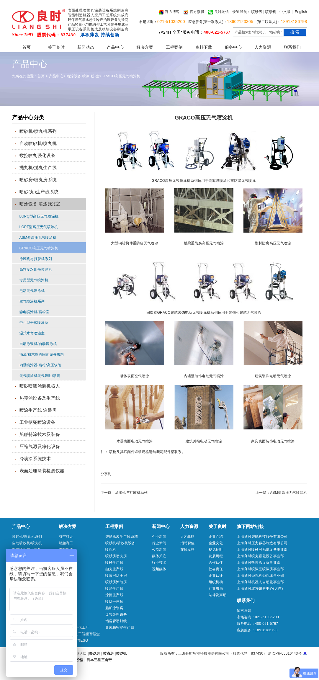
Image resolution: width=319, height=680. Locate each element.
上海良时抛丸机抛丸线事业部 (260, 575)
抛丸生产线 (114, 569)
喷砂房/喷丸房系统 (38, 179)
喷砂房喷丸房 (116, 556)
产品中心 (115, 47)
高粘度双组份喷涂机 (35, 269)
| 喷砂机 (269, 12)
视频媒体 (159, 569)
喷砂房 (256, 12)
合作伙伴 (216, 562)
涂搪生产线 (114, 595)
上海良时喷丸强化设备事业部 (260, 556)
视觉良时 (216, 549)
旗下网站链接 (250, 526)
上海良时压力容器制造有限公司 (262, 543)
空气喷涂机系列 (32, 301)
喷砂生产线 (114, 562)
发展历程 (216, 556)
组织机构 (216, 582)
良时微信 (218, 12)
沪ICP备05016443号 (285, 653)
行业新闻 (159, 543)
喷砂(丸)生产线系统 (39, 191)
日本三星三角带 (99, 660)
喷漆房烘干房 (116, 575)
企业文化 (216, 543)
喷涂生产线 (114, 588)
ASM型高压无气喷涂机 (37, 238)
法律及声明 (218, 595)
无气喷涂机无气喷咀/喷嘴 (39, 376)
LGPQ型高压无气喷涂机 (39, 216)
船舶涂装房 (114, 608)
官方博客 (169, 12)
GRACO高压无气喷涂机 (121, 76)
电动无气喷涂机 (32, 291)
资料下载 (203, 47)
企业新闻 (159, 536)
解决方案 (144, 47)
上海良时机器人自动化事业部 (260, 582)
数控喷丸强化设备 (37, 155)
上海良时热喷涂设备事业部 (259, 562)
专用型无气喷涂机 (33, 280)
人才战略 (187, 536)
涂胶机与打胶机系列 (35, 259)
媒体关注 (159, 556)
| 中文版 (283, 12)
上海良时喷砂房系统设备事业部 (262, 549)
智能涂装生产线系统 (121, 536)
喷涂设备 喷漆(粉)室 (83, 76)
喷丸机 (110, 549)
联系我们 (292, 47)
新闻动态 (85, 47)
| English (299, 12)
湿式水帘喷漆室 (32, 333)
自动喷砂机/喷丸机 (38, 143)
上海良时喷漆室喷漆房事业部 (260, 569)
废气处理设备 (116, 614)
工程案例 (174, 47)
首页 (26, 47)
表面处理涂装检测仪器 (42, 470)
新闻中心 (161, 526)
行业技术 (159, 562)
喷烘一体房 (114, 601)
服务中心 (233, 47)
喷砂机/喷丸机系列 (38, 131)
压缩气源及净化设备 (39, 446)
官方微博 (194, 12)
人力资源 (262, 47)
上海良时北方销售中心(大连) (260, 588)
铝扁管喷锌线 (116, 621)
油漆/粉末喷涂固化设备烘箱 (41, 354)
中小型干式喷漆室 (33, 323)
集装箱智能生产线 (119, 627)
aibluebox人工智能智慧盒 (79, 634)
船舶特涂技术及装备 (39, 434)
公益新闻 (159, 549)
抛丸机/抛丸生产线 (38, 167)
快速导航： (242, 12)
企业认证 (216, 575)
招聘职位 (187, 543)
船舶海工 (66, 543)
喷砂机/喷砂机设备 (120, 543)
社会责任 (216, 569)
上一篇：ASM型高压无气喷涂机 (281, 493)
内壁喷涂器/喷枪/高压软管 (40, 365)
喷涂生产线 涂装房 (38, 410)
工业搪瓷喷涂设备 (37, 422)
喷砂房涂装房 (116, 582)
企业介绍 (216, 536)
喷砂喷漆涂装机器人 (39, 385)
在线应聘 (187, 549)
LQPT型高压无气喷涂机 (38, 227)
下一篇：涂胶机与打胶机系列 (124, 493)
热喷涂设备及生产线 (39, 398)
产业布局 (216, 588)
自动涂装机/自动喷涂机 (38, 344)
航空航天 (66, 536)
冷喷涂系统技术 (35, 458)
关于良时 (56, 47)
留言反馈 (244, 611)
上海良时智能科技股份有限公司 (262, 536)
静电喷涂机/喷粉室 (34, 312)
